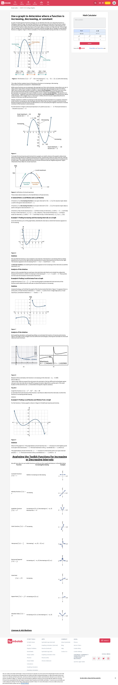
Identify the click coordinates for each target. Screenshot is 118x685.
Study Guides (14, 8)
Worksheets (30, 651)
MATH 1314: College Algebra (27, 8)
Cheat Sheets (30, 660)
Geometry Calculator (32, 670)
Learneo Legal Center (79, 661)
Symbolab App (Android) (48, 642)
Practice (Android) (46, 648)
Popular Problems (31, 648)
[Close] (115, 678)
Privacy (76, 642)
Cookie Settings (78, 651)
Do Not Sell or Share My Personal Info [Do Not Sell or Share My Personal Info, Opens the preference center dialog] (90, 678)
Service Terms (77, 645)
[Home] (15, 643)
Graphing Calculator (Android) (50, 645)
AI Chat (29, 645)
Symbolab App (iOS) (47, 651)
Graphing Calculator (32, 667)
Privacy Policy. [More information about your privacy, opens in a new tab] (25, 683)
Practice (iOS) (45, 657)
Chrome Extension (46, 660)
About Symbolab (65, 642)
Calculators (30, 664)
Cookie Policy (77, 648)
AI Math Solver (31, 642)
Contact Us (64, 651)
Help (62, 648)
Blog (62, 645)
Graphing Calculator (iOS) (48, 654)
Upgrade (107, 3)
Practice (29, 657)
